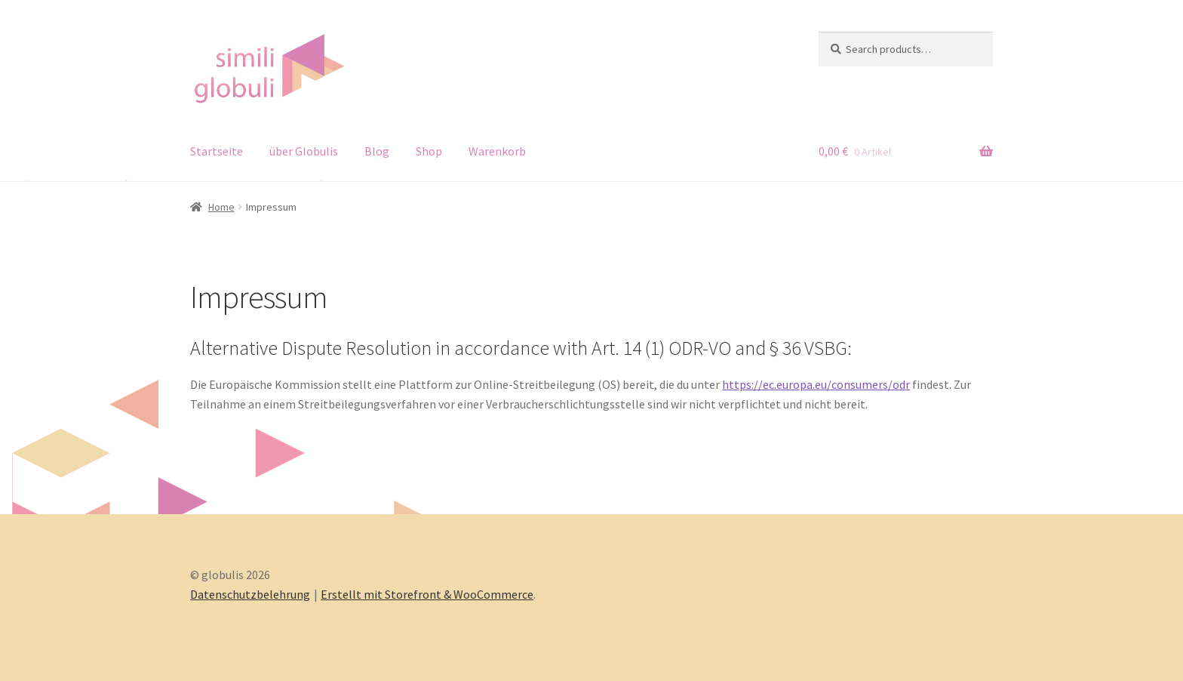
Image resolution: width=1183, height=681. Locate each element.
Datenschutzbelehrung (250, 594)
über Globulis (303, 151)
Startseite (216, 151)
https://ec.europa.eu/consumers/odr (816, 384)
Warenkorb (497, 151)
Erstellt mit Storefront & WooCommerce (427, 594)
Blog (376, 151)
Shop (429, 151)
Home (221, 207)
